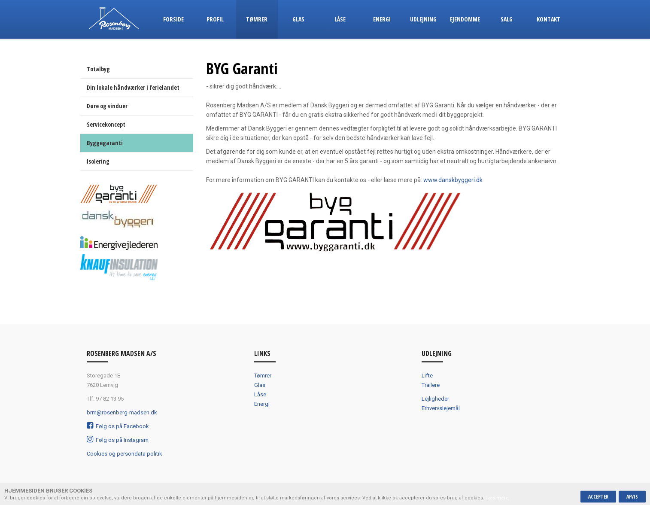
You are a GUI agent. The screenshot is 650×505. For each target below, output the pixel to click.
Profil (215, 19)
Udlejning (423, 19)
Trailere (431, 385)
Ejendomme (465, 19)
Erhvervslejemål (441, 408)
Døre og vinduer (107, 106)
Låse (340, 19)
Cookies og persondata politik (124, 453)
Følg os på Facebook (118, 426)
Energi (382, 19)
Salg (507, 19)
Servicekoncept (106, 124)
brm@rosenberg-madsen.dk (122, 412)
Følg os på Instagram (118, 440)
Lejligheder (435, 398)
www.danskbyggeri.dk (453, 179)
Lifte (427, 375)
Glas (298, 19)
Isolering (98, 161)
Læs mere (497, 498)
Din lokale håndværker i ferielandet (133, 87)
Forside (173, 19)
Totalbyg (98, 69)
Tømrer (256, 19)
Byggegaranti (105, 143)
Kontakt (548, 19)
